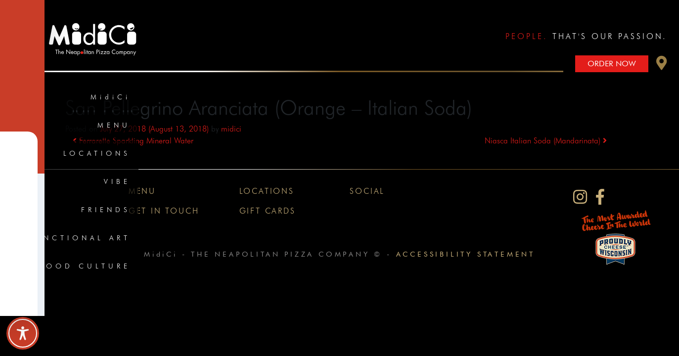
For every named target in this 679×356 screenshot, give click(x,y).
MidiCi (111, 97)
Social (367, 191)
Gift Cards (267, 211)
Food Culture (85, 266)
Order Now (612, 63)
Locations (97, 153)
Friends (106, 210)
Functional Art (79, 238)
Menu (114, 125)
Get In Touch (164, 211)
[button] (661, 65)
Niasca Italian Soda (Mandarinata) (546, 140)
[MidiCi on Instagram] (580, 197)
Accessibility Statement (465, 254)
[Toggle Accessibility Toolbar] (22, 333)
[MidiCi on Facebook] (600, 197)
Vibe (117, 181)
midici (231, 129)
